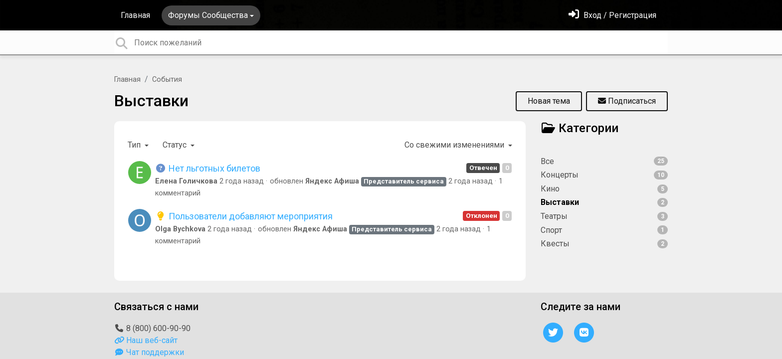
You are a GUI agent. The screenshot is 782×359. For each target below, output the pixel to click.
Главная (135, 15)
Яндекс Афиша (332, 181)
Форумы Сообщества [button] (208, 15)
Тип (135, 145)
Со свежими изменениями (455, 145)
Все (604, 161)
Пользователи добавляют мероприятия (244, 216)
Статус (176, 145)
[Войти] (612, 15)
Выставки (151, 100)
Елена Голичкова (186, 181)
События (167, 79)
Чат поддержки (149, 352)
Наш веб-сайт (146, 340)
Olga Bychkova (180, 229)
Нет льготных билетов (207, 168)
